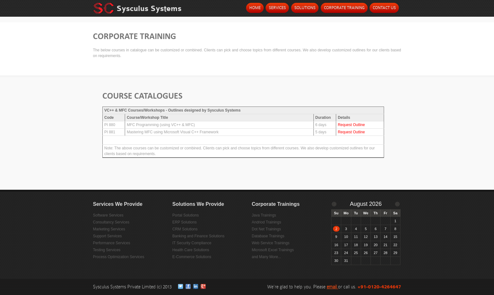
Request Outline (351, 125)
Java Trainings (264, 215)
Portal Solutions (185, 215)
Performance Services (111, 243)
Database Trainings (268, 236)
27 (375, 253)
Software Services (108, 215)
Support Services (107, 236)
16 (336, 245)
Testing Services (106, 250)
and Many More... (266, 257)
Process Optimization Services (118, 257)
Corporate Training (344, 7)
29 (395, 253)
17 (346, 245)
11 (356, 237)
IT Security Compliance (191, 243)
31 (346, 261)
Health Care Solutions (190, 250)
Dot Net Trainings (266, 229)
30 (336, 261)
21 (385, 245)
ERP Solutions (184, 222)
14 (385, 237)
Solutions (304, 7)
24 (346, 253)
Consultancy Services (111, 222)
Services (277, 7)
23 (336, 253)
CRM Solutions (185, 229)
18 (356, 245)
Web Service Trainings (271, 243)
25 (356, 253)
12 (366, 237)
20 (375, 245)
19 (366, 245)
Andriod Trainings (266, 222)
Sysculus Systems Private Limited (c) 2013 (133, 286)
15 (395, 237)
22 (395, 245)
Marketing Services (109, 229)
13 (375, 237)
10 (346, 237)
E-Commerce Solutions (191, 257)
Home (255, 7)
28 (385, 253)
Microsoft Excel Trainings (273, 250)
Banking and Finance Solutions (198, 236)
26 (366, 253)
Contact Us (384, 7)
